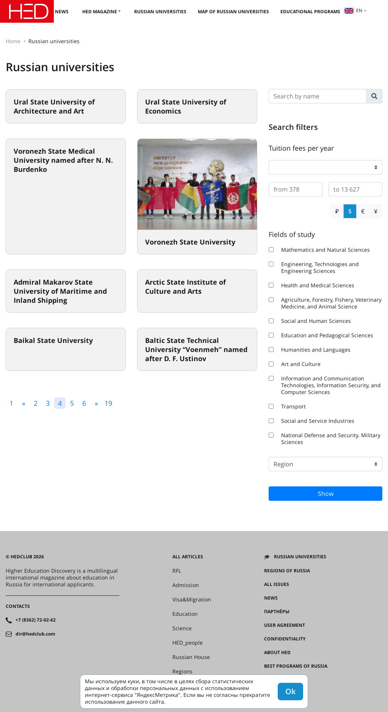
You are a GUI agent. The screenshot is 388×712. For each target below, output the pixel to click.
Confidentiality (284, 639)
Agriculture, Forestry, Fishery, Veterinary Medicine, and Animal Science (325, 303)
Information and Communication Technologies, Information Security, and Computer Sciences (325, 385)
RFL (176, 570)
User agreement (284, 625)
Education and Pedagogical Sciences (321, 335)
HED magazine (99, 11)
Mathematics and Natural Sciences (319, 249)
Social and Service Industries (311, 421)
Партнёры (276, 612)
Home (13, 41)
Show (325, 493)
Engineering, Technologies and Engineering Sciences (314, 267)
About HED (277, 653)
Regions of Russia (287, 571)
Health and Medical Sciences (311, 285)
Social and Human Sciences (310, 321)
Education (185, 614)
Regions (182, 671)
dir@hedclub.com (35, 634)
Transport (287, 406)
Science (182, 628)
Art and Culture (295, 364)
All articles (187, 557)
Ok (290, 691)
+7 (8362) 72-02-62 (36, 620)
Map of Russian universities (233, 11)
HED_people (187, 642)
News (62, 11)
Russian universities (160, 11)
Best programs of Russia (295, 666)
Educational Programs (310, 11)
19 (108, 403)
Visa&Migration (191, 599)
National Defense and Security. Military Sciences (324, 439)
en (353, 10)
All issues (276, 584)
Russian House (191, 657)
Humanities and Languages (309, 349)
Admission (185, 585)
